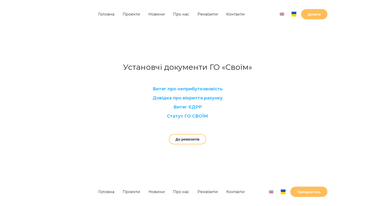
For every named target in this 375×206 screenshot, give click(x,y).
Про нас (181, 14)
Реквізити (208, 14)
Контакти (235, 14)
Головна (106, 14)
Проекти (131, 14)
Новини (157, 14)
